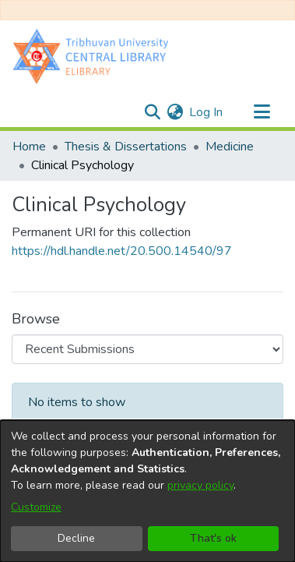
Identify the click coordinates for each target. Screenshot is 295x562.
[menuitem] (174, 112)
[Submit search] (152, 112)
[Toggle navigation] (261, 112)
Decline (76, 538)
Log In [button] (206, 112)
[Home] (94, 56)
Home (29, 146)
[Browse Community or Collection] (147, 349)
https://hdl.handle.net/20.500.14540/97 (122, 251)
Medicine (229, 146)
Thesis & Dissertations (126, 146)
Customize (36, 507)
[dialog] (147, 491)
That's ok (213, 538)
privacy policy (200, 485)
